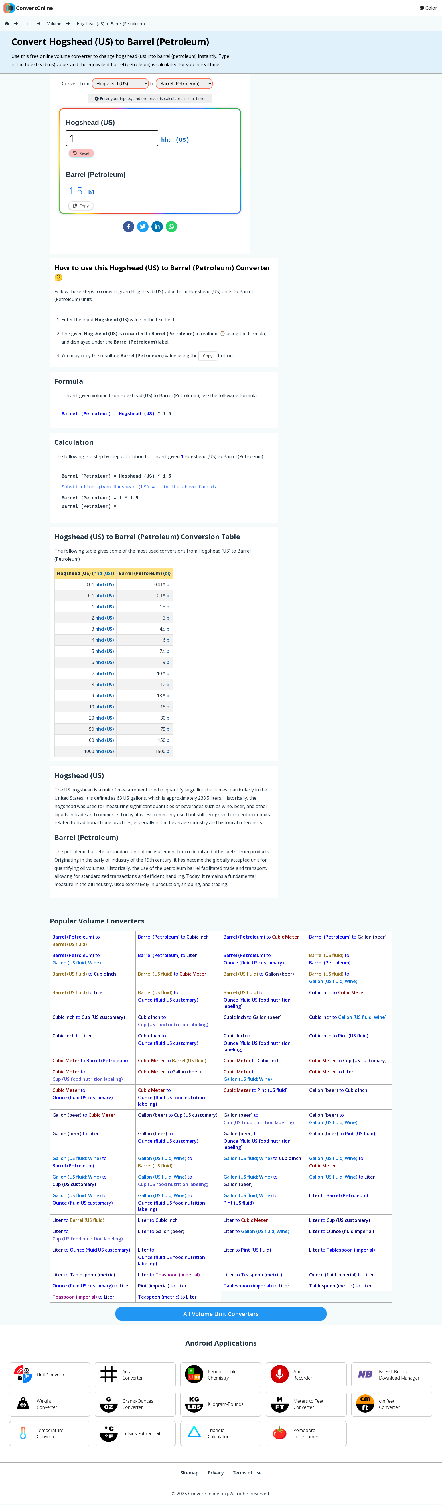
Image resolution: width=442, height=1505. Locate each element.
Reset (81, 153)
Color (428, 8)
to (76, 942)
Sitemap (189, 1474)
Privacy (216, 1474)
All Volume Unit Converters (221, 1315)
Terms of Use (247, 1474)
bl (91, 192)
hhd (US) (175, 139)
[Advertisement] (297, 161)
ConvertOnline (27, 8)
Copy (81, 205)
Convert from (76, 83)
